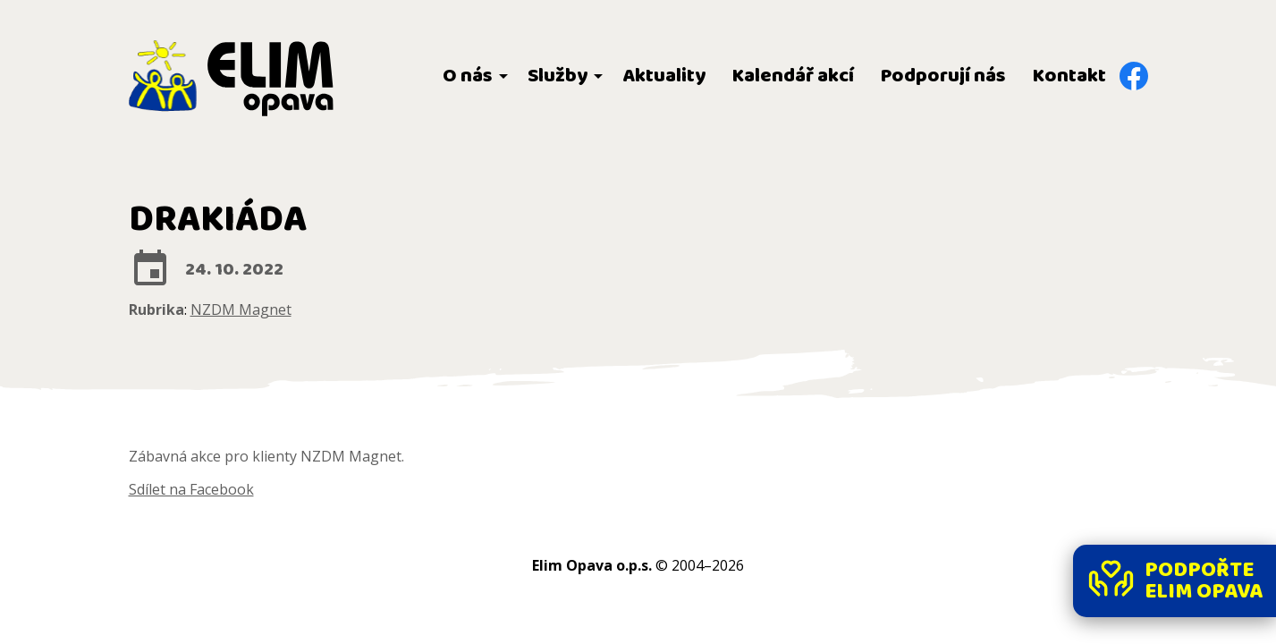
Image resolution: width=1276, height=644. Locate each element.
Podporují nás (943, 76)
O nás (468, 76)
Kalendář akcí (793, 76)
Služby (557, 76)
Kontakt (1069, 76)
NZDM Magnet (241, 309)
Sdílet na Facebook (191, 489)
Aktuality (664, 76)
